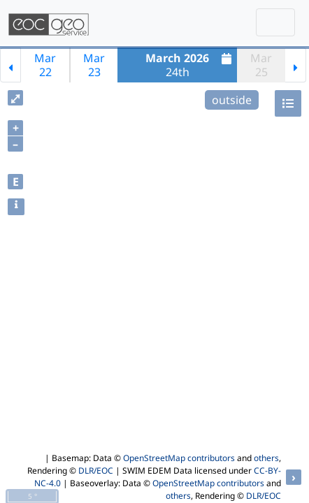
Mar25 (261, 65)
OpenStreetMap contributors (179, 458)
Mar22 (45, 65)
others (266, 458)
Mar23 (94, 65)
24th (190, 65)
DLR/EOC (95, 470)
